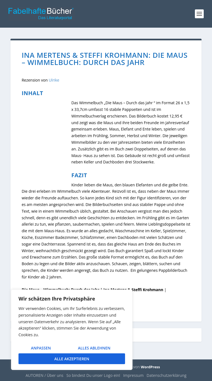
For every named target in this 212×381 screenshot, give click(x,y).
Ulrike (54, 80)
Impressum (133, 375)
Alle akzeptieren (71, 358)
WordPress (150, 366)
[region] (71, 329)
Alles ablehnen (94, 348)
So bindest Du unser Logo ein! (93, 375)
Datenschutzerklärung (166, 375)
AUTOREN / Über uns (44, 375)
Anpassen (41, 348)
